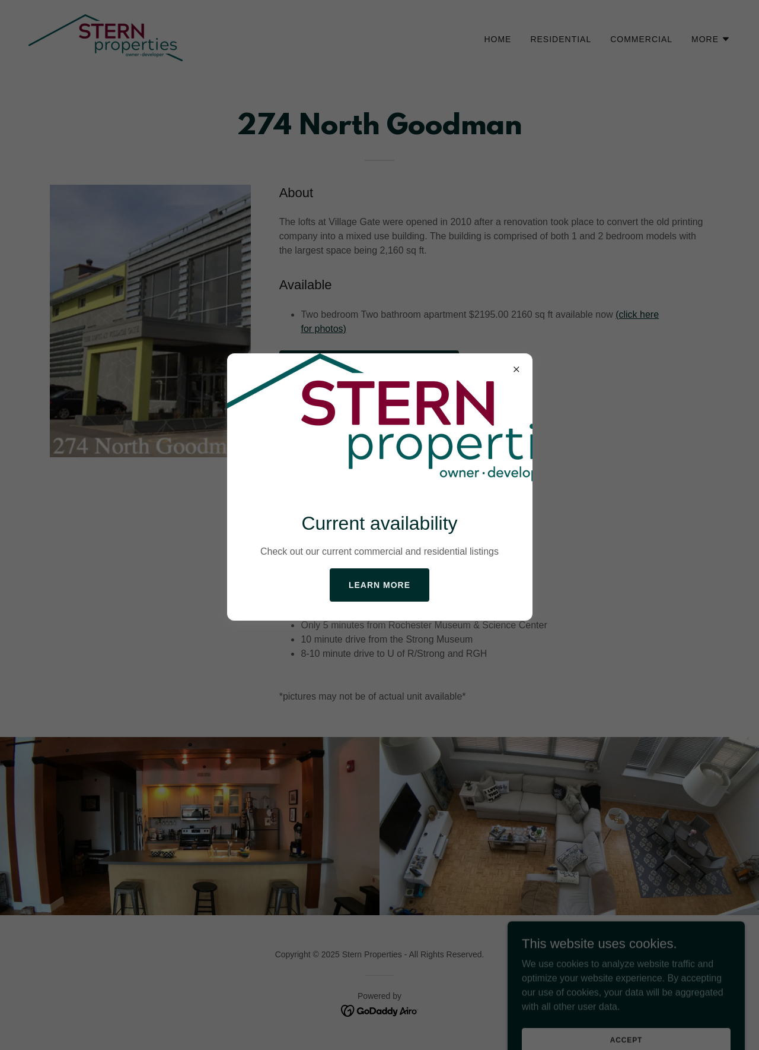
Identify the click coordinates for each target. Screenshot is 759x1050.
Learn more (379, 585)
